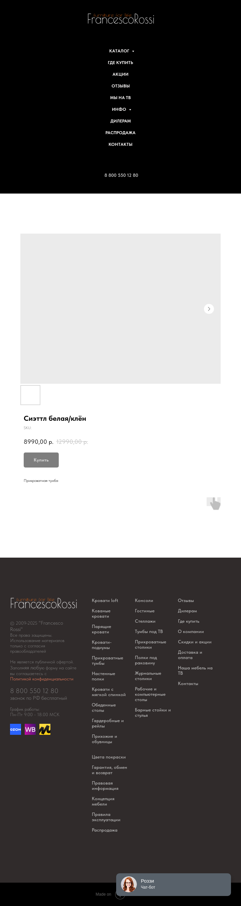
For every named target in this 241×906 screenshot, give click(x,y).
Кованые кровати (101, 613)
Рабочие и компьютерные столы (150, 694)
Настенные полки (103, 676)
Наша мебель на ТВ (195, 670)
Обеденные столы (104, 707)
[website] (30, 733)
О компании (191, 631)
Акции (120, 74)
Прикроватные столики (150, 644)
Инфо (119, 109)
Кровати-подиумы (101, 644)
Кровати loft (105, 600)
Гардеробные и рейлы (108, 723)
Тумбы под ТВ (149, 631)
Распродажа (120, 132)
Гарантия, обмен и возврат (109, 770)
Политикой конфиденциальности (41, 678)
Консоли (144, 600)
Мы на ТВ (120, 97)
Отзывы (120, 85)
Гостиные (145, 610)
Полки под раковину (146, 660)
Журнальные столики (148, 675)
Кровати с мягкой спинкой (109, 691)
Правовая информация (105, 785)
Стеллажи (145, 621)
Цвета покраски (109, 757)
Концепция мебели (103, 801)
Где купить (120, 62)
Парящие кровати (101, 629)
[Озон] (15, 733)
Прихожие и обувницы (104, 738)
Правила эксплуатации (106, 817)
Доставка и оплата (190, 654)
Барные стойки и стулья (153, 712)
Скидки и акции (195, 641)
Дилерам (120, 120)
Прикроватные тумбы (107, 660)
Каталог (119, 50)
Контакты (120, 144)
